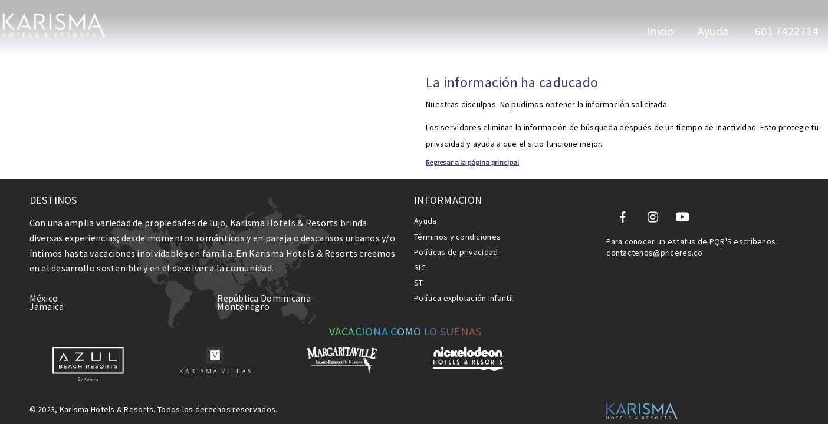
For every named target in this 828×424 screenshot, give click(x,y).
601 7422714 (785, 31)
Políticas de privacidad (456, 235)
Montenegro (243, 290)
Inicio (660, 31)
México (43, 281)
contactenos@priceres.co (654, 236)
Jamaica (46, 290)
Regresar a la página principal (237, 145)
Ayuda (713, 31)
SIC (420, 251)
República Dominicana (264, 281)
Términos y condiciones (457, 220)
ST (418, 266)
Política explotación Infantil (463, 281)
